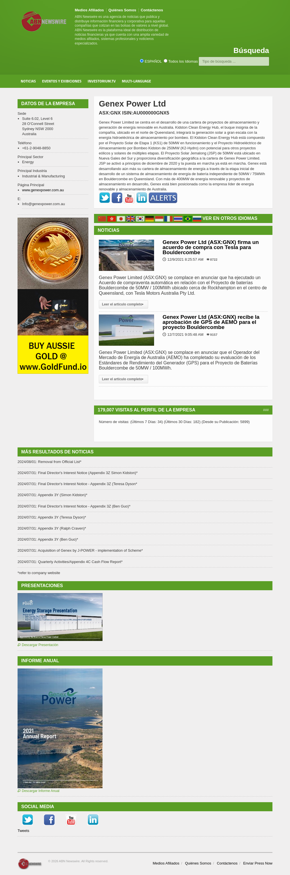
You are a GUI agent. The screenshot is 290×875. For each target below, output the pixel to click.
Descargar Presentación (38, 645)
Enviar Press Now (257, 863)
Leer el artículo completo (123, 304)
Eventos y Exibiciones (62, 81)
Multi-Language (136, 81)
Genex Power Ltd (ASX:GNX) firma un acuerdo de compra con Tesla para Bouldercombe (211, 247)
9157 (214, 334)
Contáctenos (152, 10)
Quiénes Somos (122, 10)
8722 (214, 259)
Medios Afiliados (89, 10)
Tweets (23, 831)
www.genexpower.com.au (43, 190)
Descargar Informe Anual (38, 791)
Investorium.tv (102, 81)
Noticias (28, 81)
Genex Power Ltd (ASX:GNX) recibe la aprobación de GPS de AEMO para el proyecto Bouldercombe (211, 322)
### (266, 410)
